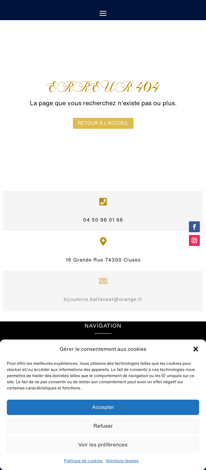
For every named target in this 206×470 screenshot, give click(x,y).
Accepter (103, 407)
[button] (195, 349)
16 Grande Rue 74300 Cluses (103, 254)
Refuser (103, 425)
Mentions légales (122, 460)
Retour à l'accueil (103, 123)
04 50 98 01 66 (103, 214)
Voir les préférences (103, 444)
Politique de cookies (83, 460)
